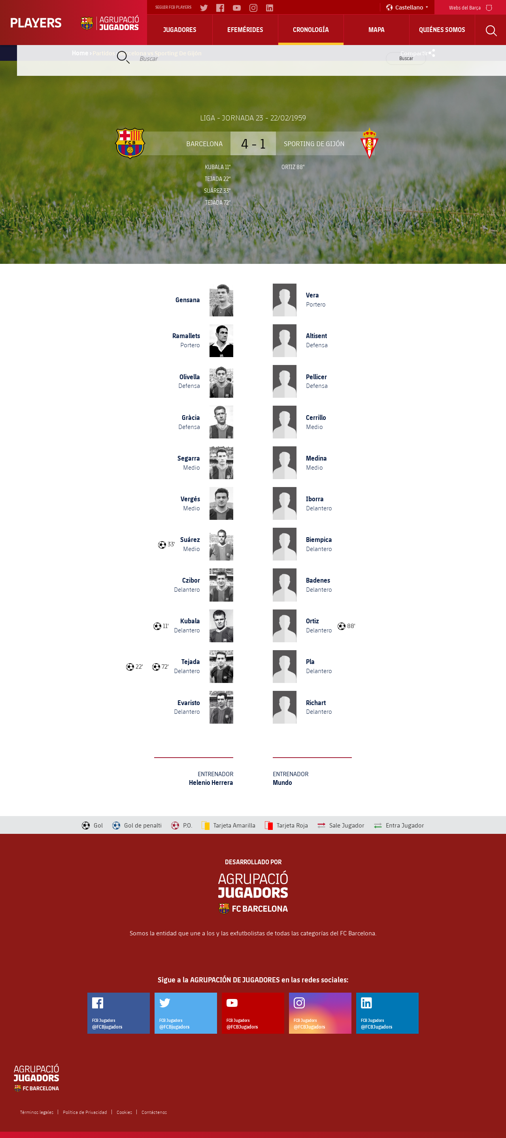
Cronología (311, 30)
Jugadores (179, 30)
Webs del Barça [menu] (470, 7)
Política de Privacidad (85, 1112)
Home (80, 53)
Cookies (124, 1112)
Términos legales (36, 1112)
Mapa (376, 30)
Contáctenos (154, 1112)
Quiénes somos (442, 30)
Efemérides (245, 30)
